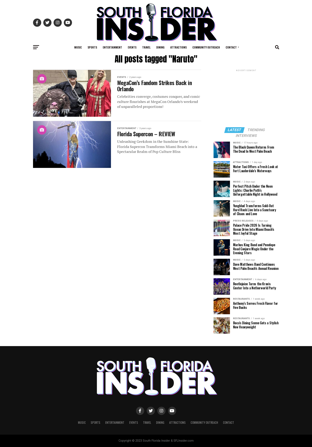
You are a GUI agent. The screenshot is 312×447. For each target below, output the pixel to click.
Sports (92, 47)
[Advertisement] (246, 98)
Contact (231, 47)
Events (132, 47)
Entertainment (112, 47)
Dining (160, 47)
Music (78, 47)
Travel (146, 47)
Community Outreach (206, 47)
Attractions (178, 47)
